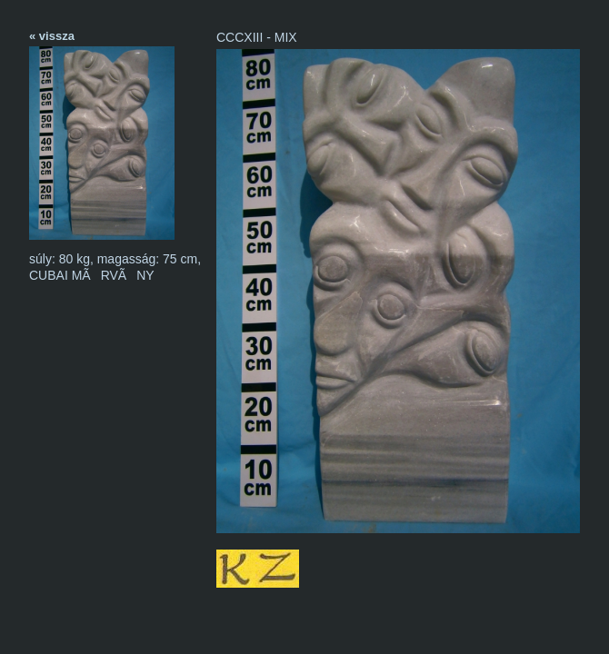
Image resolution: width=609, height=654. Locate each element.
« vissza (52, 36)
